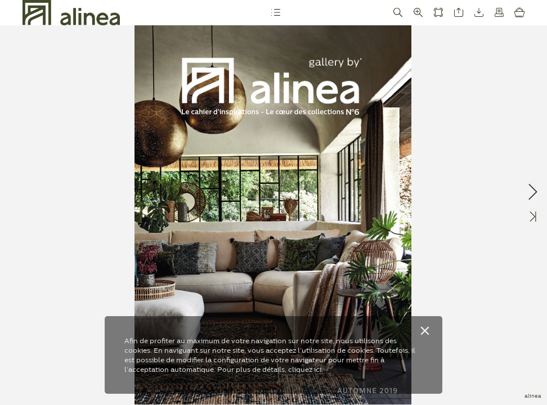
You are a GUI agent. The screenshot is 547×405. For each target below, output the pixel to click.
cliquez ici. (305, 369)
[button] (276, 12)
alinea (532, 396)
